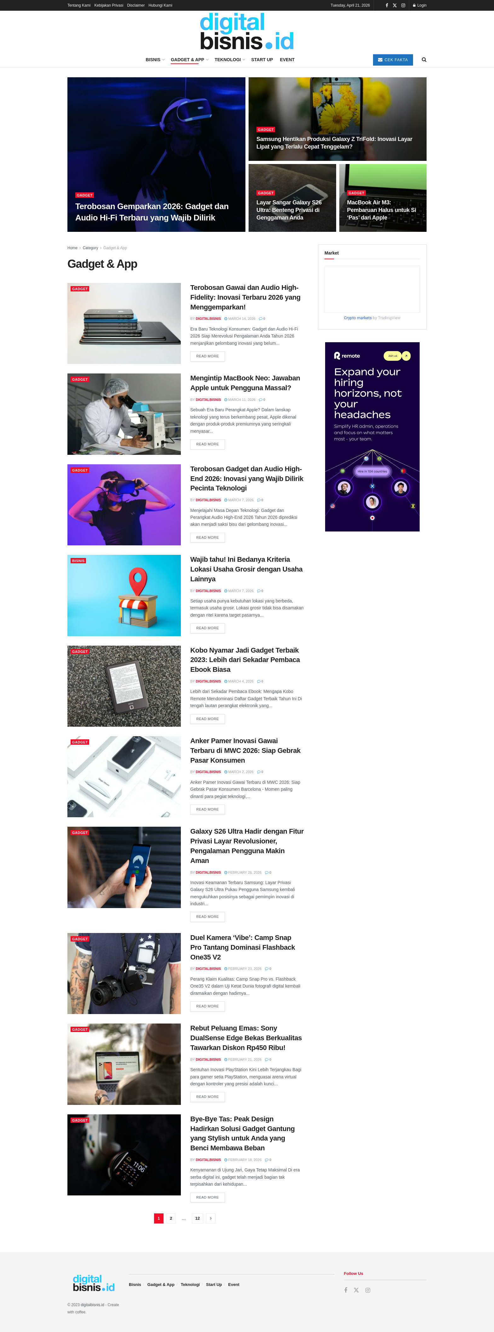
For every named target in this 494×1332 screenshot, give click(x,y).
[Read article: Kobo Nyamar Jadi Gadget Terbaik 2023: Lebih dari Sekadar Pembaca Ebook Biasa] (124, 686)
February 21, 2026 (242, 1059)
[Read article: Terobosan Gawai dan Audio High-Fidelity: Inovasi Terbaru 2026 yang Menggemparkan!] (124, 323)
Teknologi (228, 59)
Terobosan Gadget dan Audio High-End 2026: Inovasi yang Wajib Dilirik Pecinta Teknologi (246, 478)
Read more (210, 355)
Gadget (85, 195)
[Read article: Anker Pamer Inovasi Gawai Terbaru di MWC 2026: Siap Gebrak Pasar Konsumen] (124, 776)
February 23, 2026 (242, 969)
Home (72, 248)
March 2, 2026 (238, 772)
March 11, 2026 (239, 400)
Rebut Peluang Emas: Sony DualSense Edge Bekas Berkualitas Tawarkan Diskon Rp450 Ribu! (246, 1038)
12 (197, 1218)
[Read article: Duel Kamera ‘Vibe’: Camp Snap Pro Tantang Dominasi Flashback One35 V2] (124, 973)
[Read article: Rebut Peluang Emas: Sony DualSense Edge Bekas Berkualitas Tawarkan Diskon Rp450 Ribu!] (124, 1064)
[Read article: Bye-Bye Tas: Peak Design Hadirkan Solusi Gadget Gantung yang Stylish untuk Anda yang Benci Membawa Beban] (124, 1154)
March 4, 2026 (238, 681)
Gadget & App (187, 59)
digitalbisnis (208, 318)
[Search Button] (424, 59)
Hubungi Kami (160, 5)
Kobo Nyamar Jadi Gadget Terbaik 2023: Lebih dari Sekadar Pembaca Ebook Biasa (245, 660)
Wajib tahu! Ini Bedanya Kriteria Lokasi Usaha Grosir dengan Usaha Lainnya (246, 569)
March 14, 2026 (239, 318)
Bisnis (153, 59)
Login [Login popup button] (420, 5)
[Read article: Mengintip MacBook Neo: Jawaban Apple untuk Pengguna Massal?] (124, 414)
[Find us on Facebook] (345, 1290)
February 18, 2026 (242, 1160)
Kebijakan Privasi (108, 5)
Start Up (262, 59)
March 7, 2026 (238, 500)
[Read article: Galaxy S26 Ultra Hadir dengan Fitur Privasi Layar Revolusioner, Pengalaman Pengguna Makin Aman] (124, 867)
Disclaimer (136, 5)
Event (287, 59)
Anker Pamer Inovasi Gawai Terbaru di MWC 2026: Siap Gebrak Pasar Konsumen (245, 750)
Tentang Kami (78, 5)
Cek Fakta (393, 59)
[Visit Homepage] (247, 31)
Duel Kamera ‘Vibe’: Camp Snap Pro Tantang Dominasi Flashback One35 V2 (242, 947)
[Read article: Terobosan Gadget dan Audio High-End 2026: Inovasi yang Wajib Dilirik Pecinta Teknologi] (124, 504)
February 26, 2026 (242, 872)
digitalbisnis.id (92, 1305)
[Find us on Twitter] (356, 1290)
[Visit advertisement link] (372, 436)
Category (90, 248)
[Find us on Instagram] (367, 1290)
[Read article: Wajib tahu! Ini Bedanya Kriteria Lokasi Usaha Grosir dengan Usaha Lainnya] (124, 595)
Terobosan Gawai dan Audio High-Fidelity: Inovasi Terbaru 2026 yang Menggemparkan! (245, 297)
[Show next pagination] (210, 1218)
